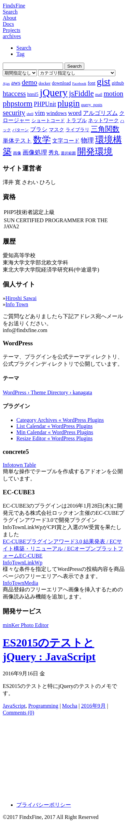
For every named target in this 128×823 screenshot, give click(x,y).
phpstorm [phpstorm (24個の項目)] (17, 103)
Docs (8, 24)
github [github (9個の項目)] (118, 83)
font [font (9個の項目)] (92, 83)
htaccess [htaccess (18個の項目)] (14, 93)
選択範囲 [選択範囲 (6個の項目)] (68, 153)
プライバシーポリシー (43, 805)
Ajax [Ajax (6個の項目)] (6, 83)
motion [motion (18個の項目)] (114, 93)
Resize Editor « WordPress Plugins (54, 438)
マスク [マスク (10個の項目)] (56, 129)
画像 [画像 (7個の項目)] (17, 153)
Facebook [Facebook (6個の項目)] (79, 83)
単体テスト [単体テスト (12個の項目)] (17, 140)
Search (10, 12)
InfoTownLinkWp (22, 562)
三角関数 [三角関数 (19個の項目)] (105, 129)
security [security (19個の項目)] (14, 112)
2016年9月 (93, 706)
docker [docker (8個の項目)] (45, 83)
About (9, 18)
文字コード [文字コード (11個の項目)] (66, 141)
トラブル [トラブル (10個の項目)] (76, 120)
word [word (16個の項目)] (74, 112)
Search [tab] (23, 48)
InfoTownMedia (20, 583)
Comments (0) (18, 712)
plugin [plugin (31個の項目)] (68, 103)
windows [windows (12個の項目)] (56, 113)
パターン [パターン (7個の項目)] (20, 130)
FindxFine (14, 6)
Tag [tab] (20, 54)
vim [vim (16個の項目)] (40, 112)
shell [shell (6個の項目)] (30, 114)
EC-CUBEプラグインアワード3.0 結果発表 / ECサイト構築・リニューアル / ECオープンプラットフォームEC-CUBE (63, 549)
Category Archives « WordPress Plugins (60, 420)
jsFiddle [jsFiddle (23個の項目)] (81, 93)
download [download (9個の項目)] (61, 83)
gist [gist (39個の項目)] (103, 81)
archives (12, 36)
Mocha (69, 706)
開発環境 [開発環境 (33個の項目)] (95, 152)
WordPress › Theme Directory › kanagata (47, 392)
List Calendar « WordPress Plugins (54, 426)
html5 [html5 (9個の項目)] (33, 94)
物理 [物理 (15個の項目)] (87, 140)
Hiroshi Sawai (21, 298)
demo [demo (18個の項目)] (29, 82)
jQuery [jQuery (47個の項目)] (53, 92)
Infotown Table (19, 465)
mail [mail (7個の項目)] (98, 94)
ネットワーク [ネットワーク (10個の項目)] (103, 120)
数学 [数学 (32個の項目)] (42, 140)
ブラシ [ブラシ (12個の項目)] (38, 129)
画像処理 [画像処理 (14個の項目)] (35, 152)
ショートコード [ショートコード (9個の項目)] (48, 120)
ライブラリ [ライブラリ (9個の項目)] (77, 129)
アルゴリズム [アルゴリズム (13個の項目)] (100, 113)
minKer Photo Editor (25, 625)
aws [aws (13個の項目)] (15, 82)
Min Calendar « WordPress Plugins (54, 432)
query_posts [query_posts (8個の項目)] (91, 104)
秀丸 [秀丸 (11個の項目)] (53, 152)
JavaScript (14, 706)
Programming (43, 706)
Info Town (16, 304)
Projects (11, 30)
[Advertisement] (64, 756)
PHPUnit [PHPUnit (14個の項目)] (45, 104)
